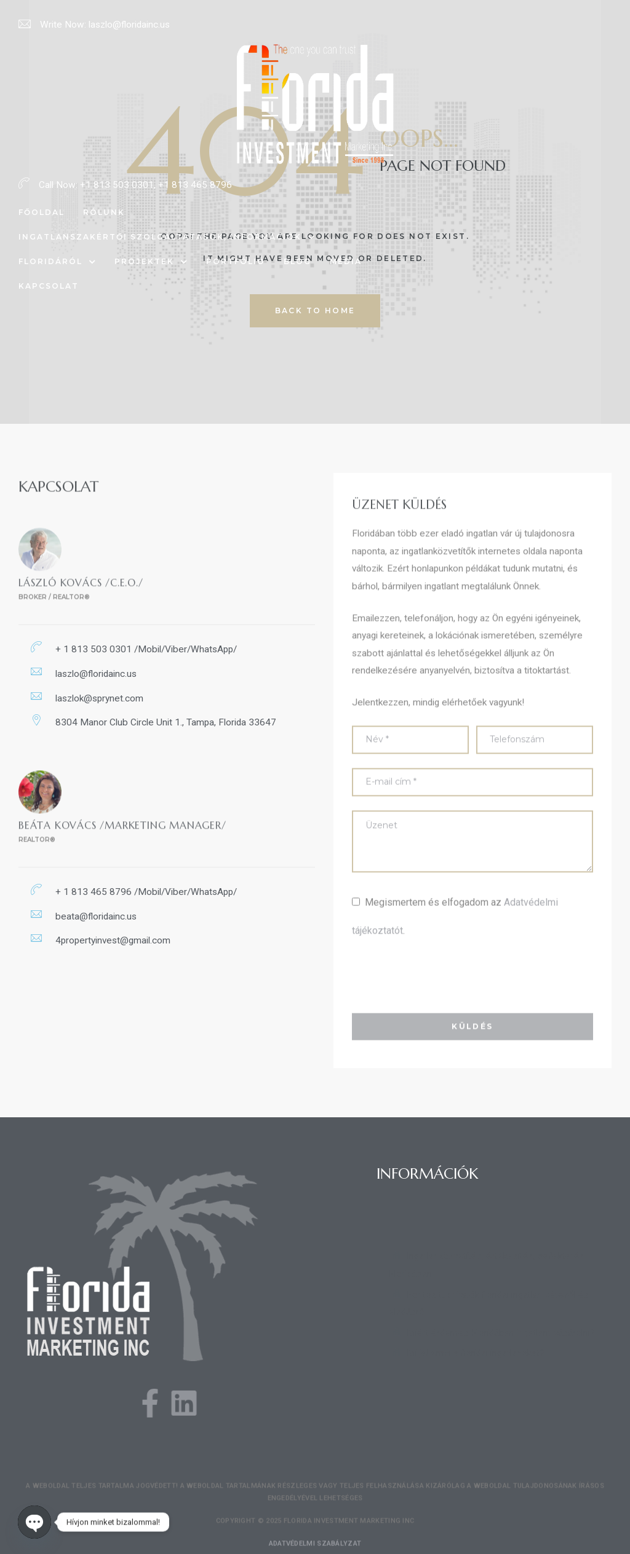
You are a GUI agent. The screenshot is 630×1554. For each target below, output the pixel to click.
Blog (297, 261)
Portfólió (235, 261)
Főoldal (41, 212)
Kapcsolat (48, 286)
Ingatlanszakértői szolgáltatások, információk (166, 237)
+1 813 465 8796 (195, 184)
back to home (315, 310)
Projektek (151, 262)
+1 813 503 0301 (117, 184)
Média (346, 261)
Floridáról (57, 262)
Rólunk (104, 212)
